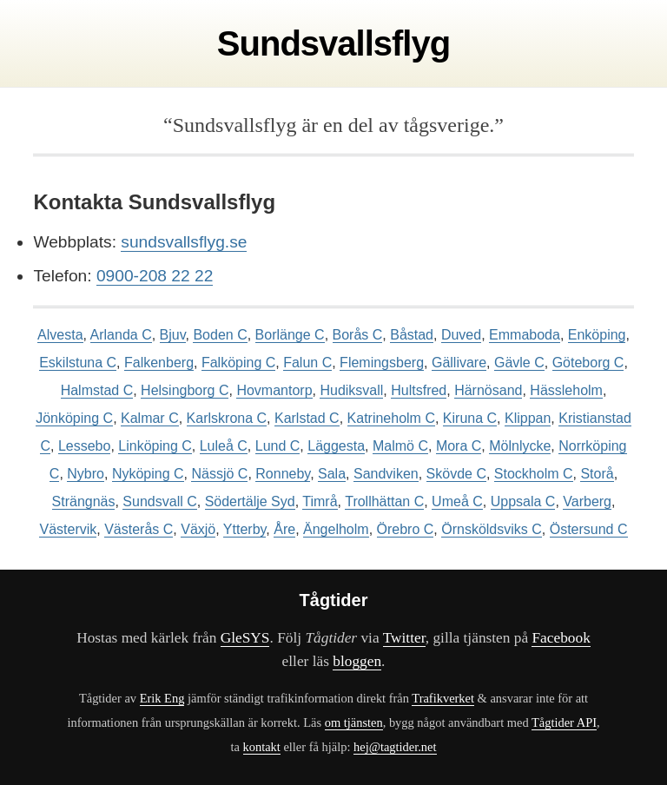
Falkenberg (159, 362)
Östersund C (589, 529)
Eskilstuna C (77, 362)
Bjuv (173, 334)
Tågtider (334, 600)
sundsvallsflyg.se (184, 242)
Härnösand (488, 390)
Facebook (561, 638)
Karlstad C (307, 418)
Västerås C (138, 529)
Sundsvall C (159, 501)
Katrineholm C (391, 418)
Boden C (220, 334)
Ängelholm (336, 529)
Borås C (358, 334)
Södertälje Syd (250, 501)
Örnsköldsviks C (491, 529)
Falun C (307, 362)
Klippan (528, 418)
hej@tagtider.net (394, 747)
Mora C (458, 446)
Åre (284, 529)
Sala (332, 473)
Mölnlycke (520, 446)
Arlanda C (121, 334)
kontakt (262, 747)
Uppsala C (523, 501)
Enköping (597, 334)
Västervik (67, 529)
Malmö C (400, 446)
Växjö (198, 529)
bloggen (357, 661)
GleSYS (245, 638)
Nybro (85, 473)
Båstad (411, 334)
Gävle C (519, 362)
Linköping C (155, 446)
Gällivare (459, 362)
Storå (596, 473)
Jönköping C (74, 418)
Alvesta (60, 334)
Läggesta (336, 446)
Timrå (319, 501)
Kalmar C (150, 418)
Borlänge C (290, 334)
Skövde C (456, 473)
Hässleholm (566, 390)
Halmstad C (97, 390)
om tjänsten (354, 722)
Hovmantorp (274, 390)
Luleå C (224, 446)
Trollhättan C (384, 501)
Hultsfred (418, 390)
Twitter (404, 638)
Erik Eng (162, 698)
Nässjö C (219, 473)
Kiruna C (470, 418)
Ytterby (245, 529)
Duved (461, 334)
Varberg (587, 501)
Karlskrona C (227, 418)
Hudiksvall (351, 390)
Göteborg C (588, 362)
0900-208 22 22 (154, 276)
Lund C (277, 446)
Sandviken (386, 473)
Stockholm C (533, 473)
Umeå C (457, 501)
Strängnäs (84, 501)
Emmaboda (524, 334)
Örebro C (405, 529)
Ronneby (282, 473)
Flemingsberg (382, 362)
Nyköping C (148, 473)
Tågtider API (564, 722)
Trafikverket (443, 698)
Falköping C (238, 362)
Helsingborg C (184, 390)
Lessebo (84, 446)
